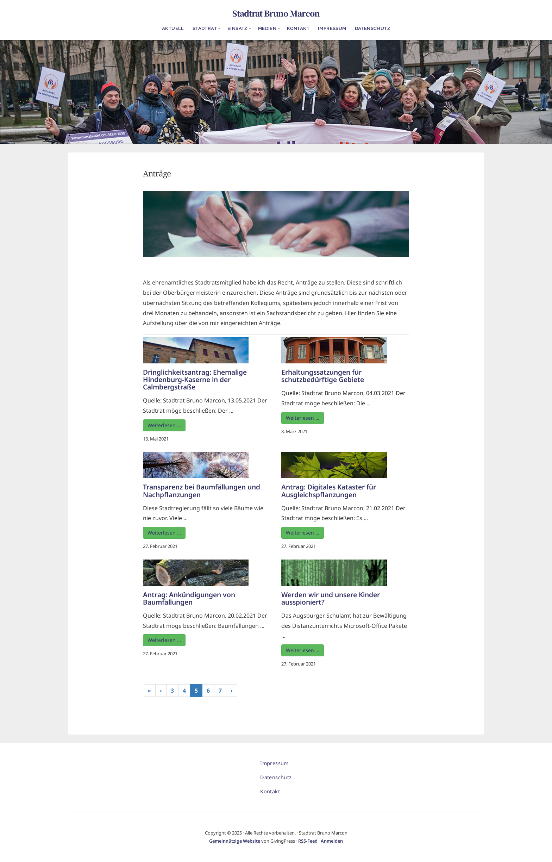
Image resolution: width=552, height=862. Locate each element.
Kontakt (298, 28)
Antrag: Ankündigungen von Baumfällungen (189, 598)
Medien (267, 28)
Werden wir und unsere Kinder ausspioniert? (330, 598)
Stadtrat (205, 28)
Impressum (332, 28)
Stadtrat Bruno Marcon (276, 13)
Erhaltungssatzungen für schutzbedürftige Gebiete (322, 375)
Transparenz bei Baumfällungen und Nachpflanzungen (201, 490)
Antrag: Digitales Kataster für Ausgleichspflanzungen (328, 490)
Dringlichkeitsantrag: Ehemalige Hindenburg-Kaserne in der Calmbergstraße (195, 379)
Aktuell (173, 28)
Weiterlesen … (164, 425)
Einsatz (237, 28)
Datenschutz (372, 28)
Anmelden (332, 841)
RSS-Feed (308, 841)
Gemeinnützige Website (234, 841)
